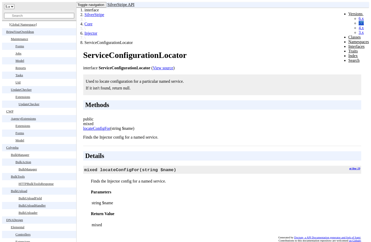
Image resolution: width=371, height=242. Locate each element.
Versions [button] (356, 14)
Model (19, 61)
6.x (361, 18)
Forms (19, 46)
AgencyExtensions (23, 118)
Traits (353, 51)
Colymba (12, 147)
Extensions (22, 97)
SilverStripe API (120, 4)
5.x (361, 23)
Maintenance (19, 39)
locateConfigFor (96, 128)
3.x (361, 32)
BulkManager (20, 155)
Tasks (19, 75)
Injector (91, 33)
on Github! (355, 240)
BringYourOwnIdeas (20, 32)
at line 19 (354, 168)
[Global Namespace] (23, 24)
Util (18, 82)
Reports (20, 68)
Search (354, 60)
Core (88, 24)
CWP (9, 111)
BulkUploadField (30, 198)
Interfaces (356, 46)
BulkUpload (19, 191)
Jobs (18, 53)
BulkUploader (28, 213)
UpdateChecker (21, 90)
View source (163, 68)
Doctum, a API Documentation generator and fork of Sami (327, 237)
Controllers (23, 234)
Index (353, 56)
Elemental (17, 227)
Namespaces (358, 42)
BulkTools (18, 176)
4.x (361, 28)
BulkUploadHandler (32, 205)
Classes (354, 37)
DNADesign (14, 220)
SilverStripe (94, 14)
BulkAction (23, 162)
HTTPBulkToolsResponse (36, 184)
